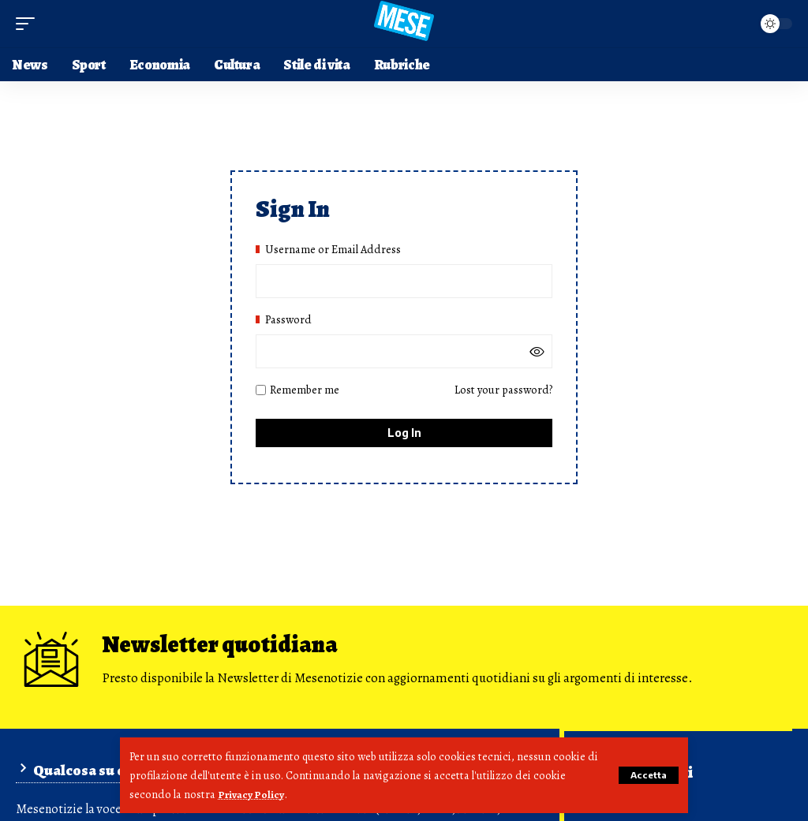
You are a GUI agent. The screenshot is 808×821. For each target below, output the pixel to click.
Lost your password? (503, 393)
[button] (647, 775)
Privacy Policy (253, 794)
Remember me (297, 392)
